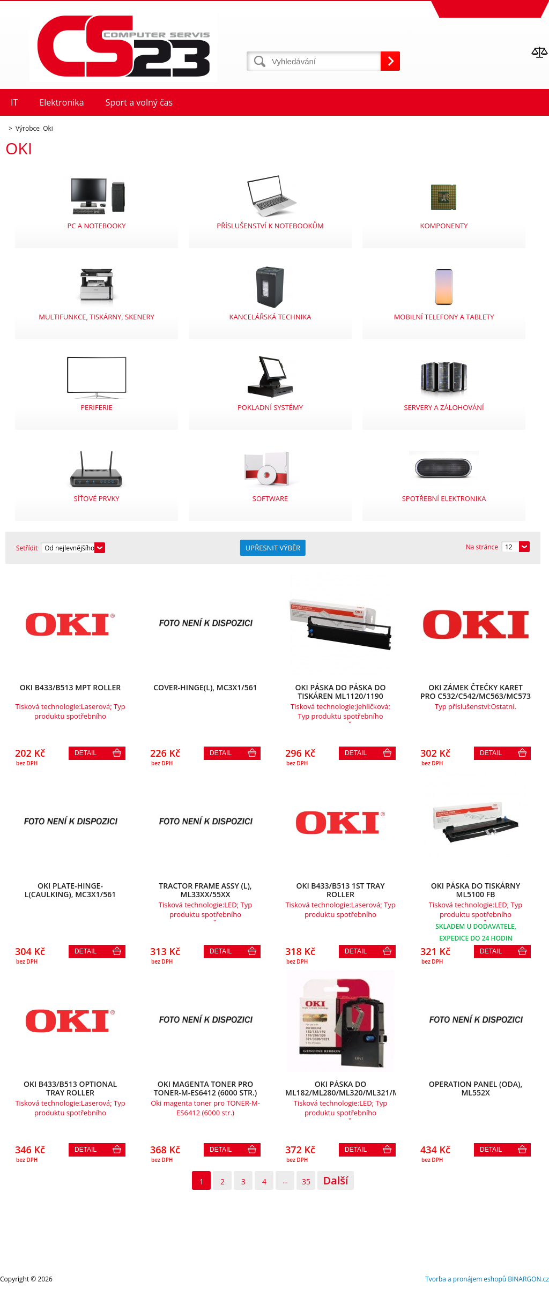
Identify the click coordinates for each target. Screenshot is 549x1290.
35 (306, 1181)
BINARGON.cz (528, 1279)
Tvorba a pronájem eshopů (465, 1279)
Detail (86, 753)
